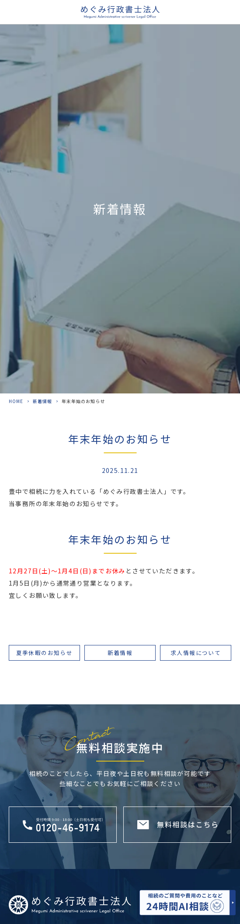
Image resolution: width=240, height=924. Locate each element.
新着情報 (42, 401)
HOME (16, 401)
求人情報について (195, 652)
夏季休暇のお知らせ (44, 652)
